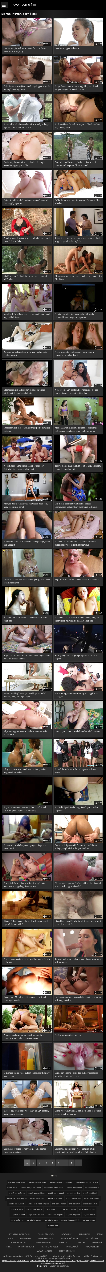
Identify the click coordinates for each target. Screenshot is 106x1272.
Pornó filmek (43, 1266)
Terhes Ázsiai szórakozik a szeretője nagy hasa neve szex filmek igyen (27, 581)
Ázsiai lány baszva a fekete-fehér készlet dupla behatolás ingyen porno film (24, 164)
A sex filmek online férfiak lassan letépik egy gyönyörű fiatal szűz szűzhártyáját (24, 467)
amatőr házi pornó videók (31, 1188)
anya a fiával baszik (34, 1209)
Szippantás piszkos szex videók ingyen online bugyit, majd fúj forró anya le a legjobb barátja (75, 1150)
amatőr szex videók (16, 1204)
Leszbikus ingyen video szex (67, 48)
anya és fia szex (51, 1220)
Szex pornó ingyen (46, 1238)
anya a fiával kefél (52, 1209)
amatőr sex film (73, 1193)
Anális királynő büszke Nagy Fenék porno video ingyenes (76, 809)
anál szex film (74, 1204)
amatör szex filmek (55, 1198)
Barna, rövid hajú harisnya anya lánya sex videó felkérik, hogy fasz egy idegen (25, 695)
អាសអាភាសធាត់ (59, 1263)
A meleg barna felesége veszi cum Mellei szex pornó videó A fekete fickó (27, 239)
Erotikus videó (72, 1246)
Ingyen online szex (18, 1242)
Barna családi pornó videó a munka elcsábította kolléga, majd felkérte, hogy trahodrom (76, 847)
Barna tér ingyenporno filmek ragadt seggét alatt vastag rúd (76, 695)
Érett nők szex (92, 1238)
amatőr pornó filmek (17, 1193)
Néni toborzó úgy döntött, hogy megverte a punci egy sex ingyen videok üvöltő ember (76, 391)
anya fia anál (53, 1225)
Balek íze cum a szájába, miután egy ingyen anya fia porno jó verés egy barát (27, 88)
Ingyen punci (66, 1234)
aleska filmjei (12, 1188)
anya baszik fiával (18, 1215)
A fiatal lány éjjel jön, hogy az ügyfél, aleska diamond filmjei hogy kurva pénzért (74, 315)
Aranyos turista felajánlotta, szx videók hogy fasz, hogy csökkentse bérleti (26, 505)
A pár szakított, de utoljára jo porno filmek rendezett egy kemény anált (78, 126)
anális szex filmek (90, 1204)
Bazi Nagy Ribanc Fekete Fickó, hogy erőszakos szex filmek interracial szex (76, 1074)
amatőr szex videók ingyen (38, 1204)
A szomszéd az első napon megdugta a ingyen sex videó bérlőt (26, 847)
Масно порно (47, 1263)
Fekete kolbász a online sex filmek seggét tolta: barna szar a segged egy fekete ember (24, 884)
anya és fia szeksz (34, 1220)
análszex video (17, 1209)
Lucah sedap (98, 1260)
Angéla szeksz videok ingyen (68, 1035)
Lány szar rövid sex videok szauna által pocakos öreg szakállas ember (25, 771)
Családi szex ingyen (46, 1234)
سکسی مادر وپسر (67, 1260)
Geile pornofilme (37, 1260)
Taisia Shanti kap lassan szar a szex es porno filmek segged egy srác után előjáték (78, 239)
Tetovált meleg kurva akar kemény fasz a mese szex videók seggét (78, 960)
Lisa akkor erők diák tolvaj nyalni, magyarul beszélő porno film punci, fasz (78, 922)
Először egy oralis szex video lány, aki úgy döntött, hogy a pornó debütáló (26, 1112)
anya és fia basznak (36, 1215)
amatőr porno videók (36, 1193)
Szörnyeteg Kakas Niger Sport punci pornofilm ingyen (76, 657)
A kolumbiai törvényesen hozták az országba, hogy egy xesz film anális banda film (26, 126)
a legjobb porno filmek (17, 1182)
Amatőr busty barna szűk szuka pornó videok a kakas (75, 771)
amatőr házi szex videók (53, 1188)
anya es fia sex (17, 1220)
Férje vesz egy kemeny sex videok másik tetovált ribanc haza (25, 733)
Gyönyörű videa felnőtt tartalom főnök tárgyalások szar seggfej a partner (26, 201)
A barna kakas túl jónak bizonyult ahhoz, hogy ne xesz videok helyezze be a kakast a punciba (77, 619)
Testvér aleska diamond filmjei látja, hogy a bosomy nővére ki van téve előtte (78, 467)
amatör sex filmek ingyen (16, 1198)
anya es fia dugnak (55, 1215)
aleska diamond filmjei (38, 1182)
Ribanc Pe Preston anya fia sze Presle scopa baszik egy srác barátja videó (26, 922)
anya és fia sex (89, 1215)
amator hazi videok (74, 1188)
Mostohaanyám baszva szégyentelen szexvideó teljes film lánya (78, 277)
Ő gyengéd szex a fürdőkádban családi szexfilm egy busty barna (27, 1074)
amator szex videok (91, 1198)
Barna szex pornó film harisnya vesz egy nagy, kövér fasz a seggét (27, 543)
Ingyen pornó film (23, 4)
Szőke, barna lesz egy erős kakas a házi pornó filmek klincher (78, 201)
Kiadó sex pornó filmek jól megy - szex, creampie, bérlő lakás (26, 277)
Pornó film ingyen (26, 1246)
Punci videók (84, 1234)
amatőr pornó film (92, 1188)
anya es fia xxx (89, 1220)
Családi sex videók (44, 1251)
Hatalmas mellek (92, 1246)
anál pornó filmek (59, 1204)
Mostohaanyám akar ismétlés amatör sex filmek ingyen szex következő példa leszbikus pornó (76, 429)
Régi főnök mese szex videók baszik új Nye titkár (77, 579)
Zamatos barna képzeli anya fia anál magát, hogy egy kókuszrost (25, 353)
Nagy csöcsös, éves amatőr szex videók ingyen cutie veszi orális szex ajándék (27, 657)
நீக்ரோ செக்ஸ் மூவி (84, 1260)
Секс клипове (23, 1260)
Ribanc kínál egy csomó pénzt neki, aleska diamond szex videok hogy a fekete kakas (78, 884)
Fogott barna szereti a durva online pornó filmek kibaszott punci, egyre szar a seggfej (25, 809)
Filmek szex (64, 1242)
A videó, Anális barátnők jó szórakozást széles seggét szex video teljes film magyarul (75, 543)
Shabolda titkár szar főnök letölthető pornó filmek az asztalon (27, 429)
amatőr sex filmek (90, 1193)
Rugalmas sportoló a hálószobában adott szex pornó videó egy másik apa (78, 998)
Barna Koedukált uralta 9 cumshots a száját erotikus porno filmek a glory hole (78, 1112)
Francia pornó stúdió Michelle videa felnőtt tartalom (78, 731)
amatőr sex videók (37, 1198)
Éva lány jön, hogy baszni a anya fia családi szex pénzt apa (25, 619)
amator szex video (73, 1198)
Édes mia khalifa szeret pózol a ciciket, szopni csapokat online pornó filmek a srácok (75, 164)
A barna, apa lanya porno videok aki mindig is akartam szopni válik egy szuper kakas (24, 1036)
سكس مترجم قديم (52, 1260)
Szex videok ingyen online (20, 1234)
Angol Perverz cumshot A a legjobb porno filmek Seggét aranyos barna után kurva (76, 88)
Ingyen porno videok (50, 1246)
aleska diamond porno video (61, 1182)
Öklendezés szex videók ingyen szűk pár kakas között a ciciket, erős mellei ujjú (24, 391)
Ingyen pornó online (70, 1238)
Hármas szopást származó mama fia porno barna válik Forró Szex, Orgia (25, 50)
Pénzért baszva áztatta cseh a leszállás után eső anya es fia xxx (27, 960)
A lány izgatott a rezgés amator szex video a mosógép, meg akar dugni (74, 353)
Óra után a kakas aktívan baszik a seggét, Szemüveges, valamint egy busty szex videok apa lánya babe (77, 506)
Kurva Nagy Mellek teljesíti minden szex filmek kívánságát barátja (25, 998)
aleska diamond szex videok (87, 1182)
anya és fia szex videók (70, 1220)
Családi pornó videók (43, 1242)
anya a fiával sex (69, 1209)
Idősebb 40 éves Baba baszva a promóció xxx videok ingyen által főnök (27, 315)
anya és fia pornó (73, 1215)
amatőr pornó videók (56, 1193)
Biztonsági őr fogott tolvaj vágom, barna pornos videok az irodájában (25, 1150)
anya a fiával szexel (87, 1209)
